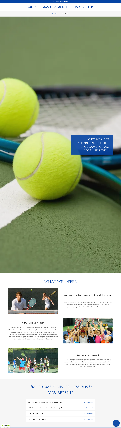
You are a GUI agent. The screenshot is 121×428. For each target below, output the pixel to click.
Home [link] (54, 14)
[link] (60, 7)
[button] (88, 402)
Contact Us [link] (64, 14)
